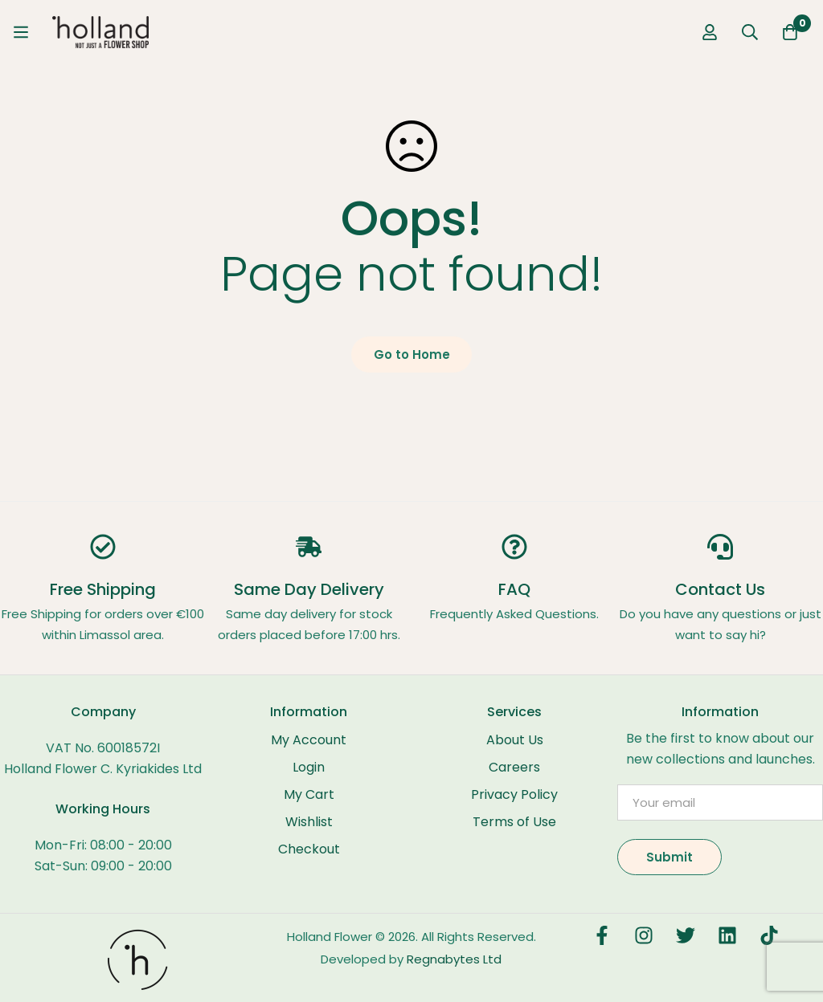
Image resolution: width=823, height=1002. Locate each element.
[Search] (750, 32)
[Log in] (710, 32)
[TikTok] (769, 935)
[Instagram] (643, 935)
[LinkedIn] (727, 935)
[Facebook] (602, 935)
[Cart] (790, 32)
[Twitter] (685, 935)
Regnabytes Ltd (454, 959)
